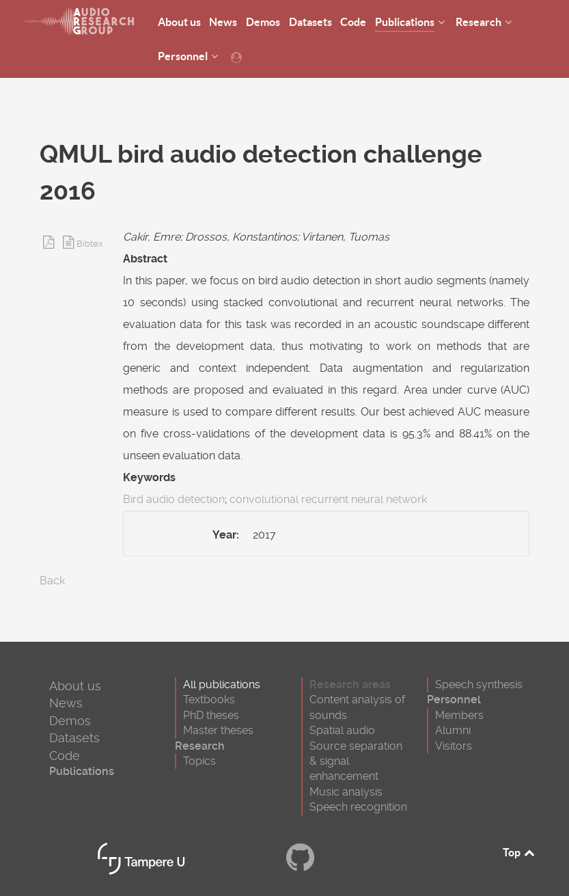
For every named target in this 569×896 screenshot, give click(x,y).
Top (520, 852)
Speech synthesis (479, 684)
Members (459, 715)
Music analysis (346, 791)
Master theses (218, 730)
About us (75, 686)
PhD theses (211, 715)
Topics (199, 761)
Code (64, 755)
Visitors (453, 745)
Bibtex (90, 244)
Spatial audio (342, 730)
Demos (70, 721)
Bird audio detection (174, 499)
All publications (221, 684)
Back (52, 580)
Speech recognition (358, 806)
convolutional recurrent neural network (328, 499)
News (66, 703)
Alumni (453, 730)
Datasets (74, 738)
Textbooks (209, 699)
